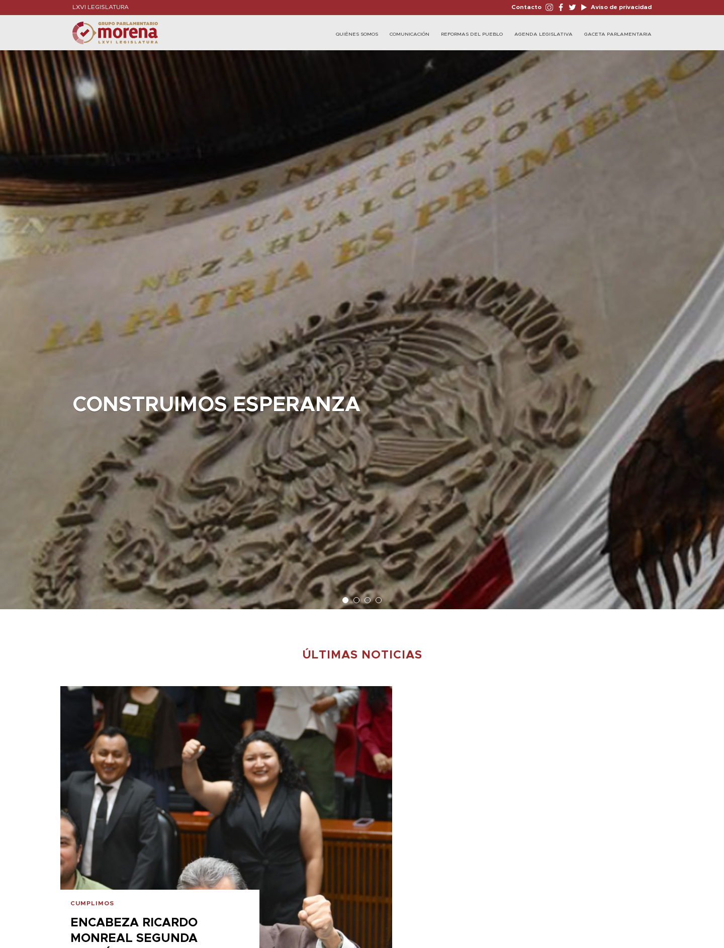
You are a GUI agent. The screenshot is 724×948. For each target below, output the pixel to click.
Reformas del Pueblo (472, 34)
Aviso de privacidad (620, 7)
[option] (362, 324)
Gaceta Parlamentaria (618, 34)
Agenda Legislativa (543, 34)
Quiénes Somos (357, 34)
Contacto (526, 7)
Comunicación (409, 34)
